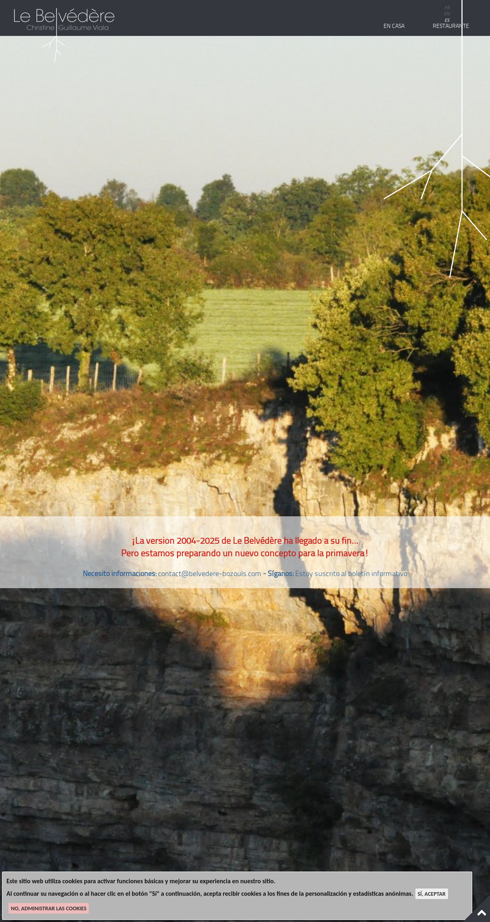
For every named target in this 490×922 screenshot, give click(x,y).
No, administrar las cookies (48, 908)
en (447, 13)
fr (447, 7)
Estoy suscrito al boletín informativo (351, 573)
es (446, 20)
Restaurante (451, 26)
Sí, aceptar (432, 894)
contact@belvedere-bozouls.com (209, 573)
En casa (394, 26)
